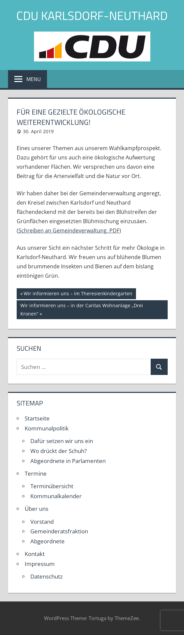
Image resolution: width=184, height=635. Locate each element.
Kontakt (35, 554)
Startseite (37, 418)
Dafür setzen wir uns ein (61, 441)
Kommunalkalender (56, 496)
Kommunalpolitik (47, 428)
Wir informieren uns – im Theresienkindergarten (77, 294)
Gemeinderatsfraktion (59, 531)
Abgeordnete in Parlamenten (68, 461)
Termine (36, 473)
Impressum (40, 564)
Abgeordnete (47, 541)
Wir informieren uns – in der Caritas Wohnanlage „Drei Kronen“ (81, 309)
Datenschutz (46, 576)
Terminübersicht (51, 486)
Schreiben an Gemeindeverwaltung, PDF (68, 230)
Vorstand (42, 521)
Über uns (36, 508)
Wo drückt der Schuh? (58, 451)
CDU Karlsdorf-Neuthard (92, 15)
